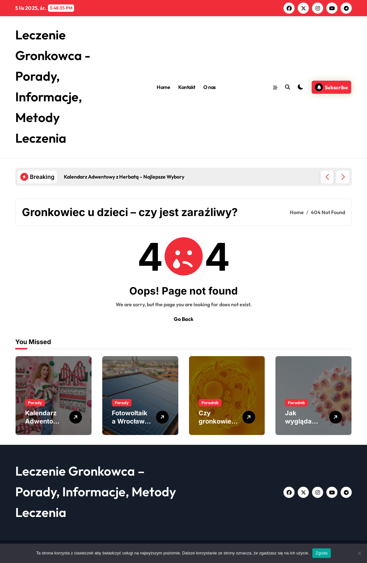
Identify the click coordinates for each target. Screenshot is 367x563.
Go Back (184, 319)
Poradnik (210, 402)
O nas (209, 87)
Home (163, 87)
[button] (342, 177)
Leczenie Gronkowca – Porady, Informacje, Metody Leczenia (95, 491)
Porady (35, 402)
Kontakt (186, 87)
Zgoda (322, 553)
